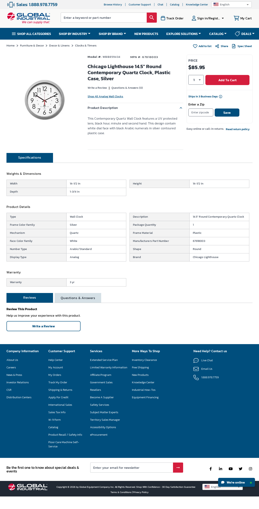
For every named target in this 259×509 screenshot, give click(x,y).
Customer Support (140, 4)
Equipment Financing (145, 410)
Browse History (113, 4)
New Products (140, 387)
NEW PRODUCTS (146, 33)
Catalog (174, 4)
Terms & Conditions (121, 504)
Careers (11, 380)
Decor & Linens (59, 45)
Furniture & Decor (32, 45)
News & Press (14, 387)
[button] (231, 4)
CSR (8, 402)
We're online (236, 482)
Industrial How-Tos (143, 402)
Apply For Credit (58, 410)
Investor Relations (17, 395)
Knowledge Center (197, 4)
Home (10, 45)
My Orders (54, 387)
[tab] (29, 170)
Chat (160, 4)
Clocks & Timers (86, 45)
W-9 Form (54, 432)
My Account (55, 380)
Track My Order (57, 395)
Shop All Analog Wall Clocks (105, 96)
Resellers (95, 402)
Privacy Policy (141, 504)
